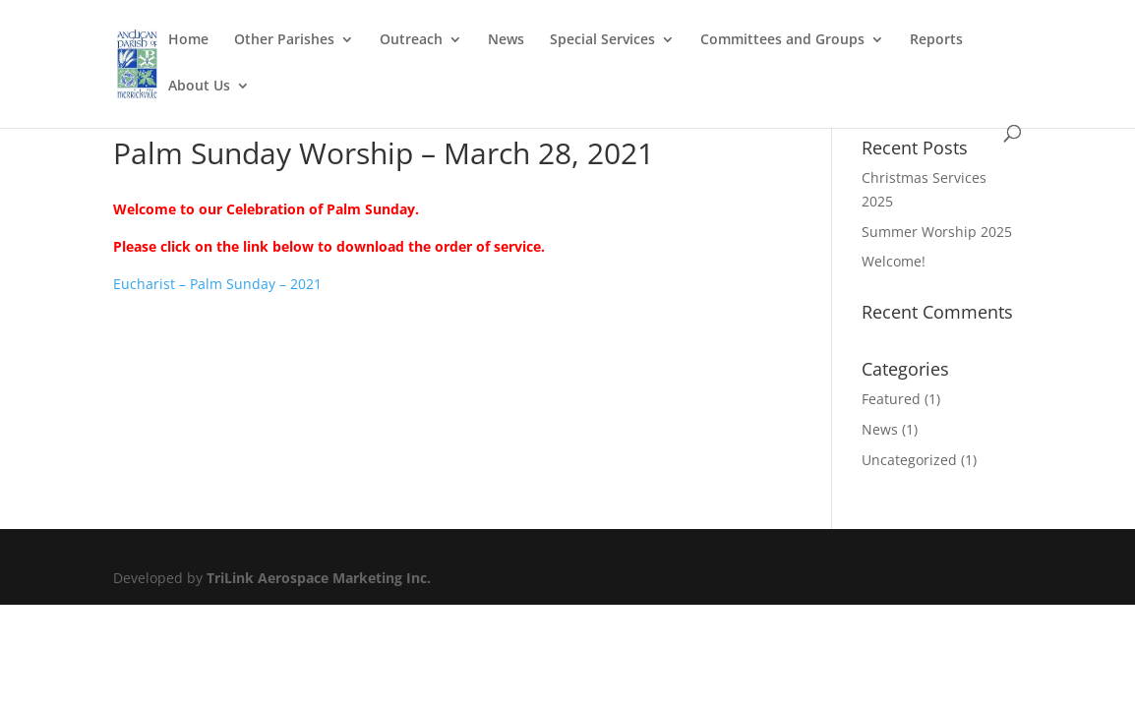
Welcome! (894, 261)
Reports (936, 40)
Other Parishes (284, 40)
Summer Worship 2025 (937, 231)
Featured (891, 398)
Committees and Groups (782, 40)
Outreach (411, 40)
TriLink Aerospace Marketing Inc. (319, 577)
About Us (199, 86)
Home (188, 40)
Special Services (602, 40)
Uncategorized (909, 459)
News (506, 40)
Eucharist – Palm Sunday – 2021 (217, 283)
